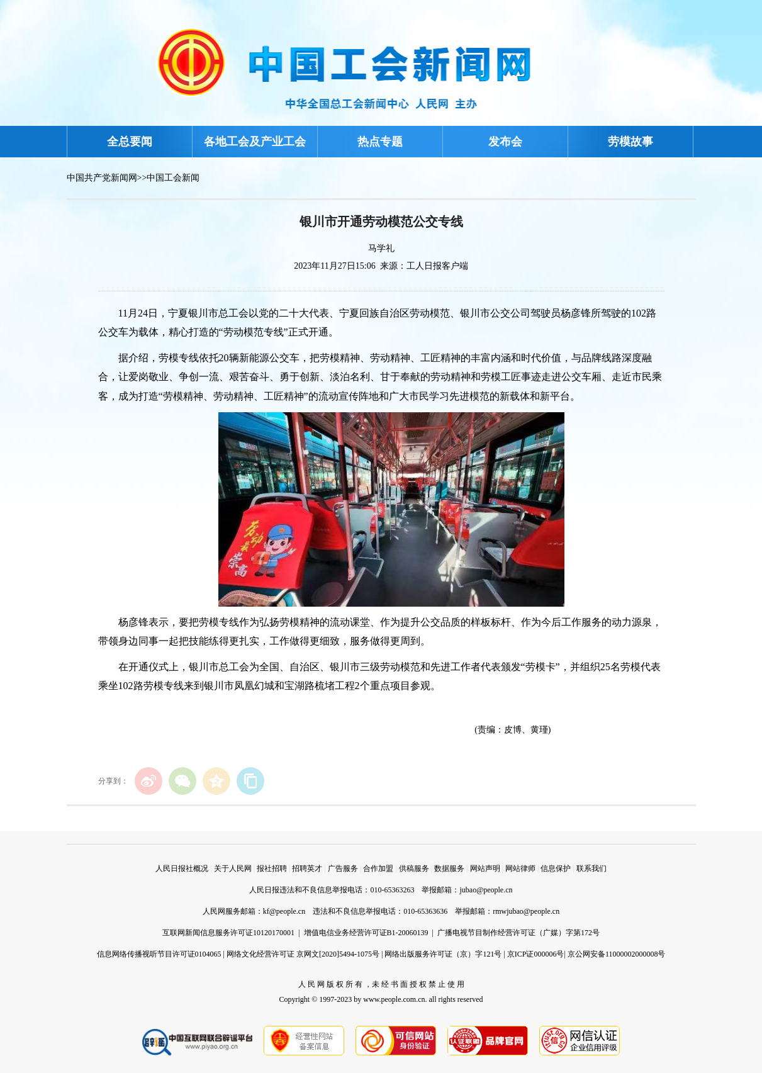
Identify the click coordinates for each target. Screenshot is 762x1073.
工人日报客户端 (437, 266)
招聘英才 (307, 868)
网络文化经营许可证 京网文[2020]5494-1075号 (303, 954)
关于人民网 (233, 868)
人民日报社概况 (181, 868)
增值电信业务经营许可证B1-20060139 (366, 932)
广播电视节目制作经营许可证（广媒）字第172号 (518, 932)
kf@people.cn (284, 911)
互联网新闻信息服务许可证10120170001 (228, 932)
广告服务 (343, 868)
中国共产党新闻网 (102, 178)
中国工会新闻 (173, 178)
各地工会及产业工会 (255, 141)
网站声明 (485, 868)
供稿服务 (414, 868)
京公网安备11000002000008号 (617, 954)
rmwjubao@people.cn (526, 911)
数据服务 (449, 868)
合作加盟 (378, 868)
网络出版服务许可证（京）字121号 (442, 954)
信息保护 (556, 868)
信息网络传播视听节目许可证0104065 (159, 954)
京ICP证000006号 (535, 954)
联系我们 (591, 868)
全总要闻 (129, 141)
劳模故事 (630, 141)
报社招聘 (272, 868)
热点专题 (380, 141)
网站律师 (520, 868)
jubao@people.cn (485, 889)
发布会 (505, 141)
